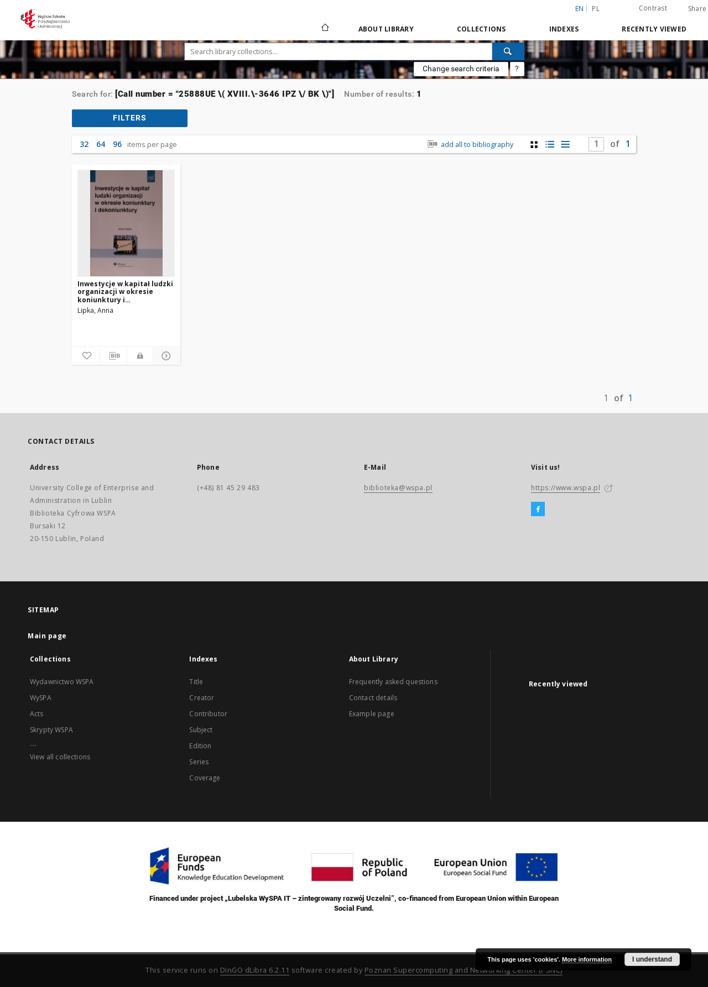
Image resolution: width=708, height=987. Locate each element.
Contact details (373, 697)
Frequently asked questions (393, 681)
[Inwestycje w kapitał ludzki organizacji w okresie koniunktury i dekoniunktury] (126, 223)
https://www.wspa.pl (565, 487)
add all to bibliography (469, 144)
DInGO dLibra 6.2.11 (255, 970)
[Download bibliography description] (113, 356)
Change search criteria (461, 68)
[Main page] (324, 29)
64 (100, 144)
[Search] (508, 51)
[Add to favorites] (85, 356)
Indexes (564, 29)
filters (130, 117)
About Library (386, 29)
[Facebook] (538, 509)
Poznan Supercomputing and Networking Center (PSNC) (464, 970)
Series (199, 762)
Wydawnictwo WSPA (61, 681)
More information (587, 959)
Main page (47, 636)
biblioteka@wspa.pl (398, 487)
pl (596, 8)
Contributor (208, 713)
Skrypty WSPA (51, 729)
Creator (201, 697)
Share (697, 8)
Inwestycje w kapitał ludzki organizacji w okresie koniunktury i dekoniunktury (125, 291)
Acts (37, 713)
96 (117, 144)
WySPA (40, 697)
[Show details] (165, 356)
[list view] (565, 144)
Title (196, 681)
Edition (200, 745)
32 (84, 144)
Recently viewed (654, 29)
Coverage (204, 778)
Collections (481, 29)
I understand (652, 959)
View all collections (60, 757)
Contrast (653, 8)
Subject (200, 729)
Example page (371, 713)
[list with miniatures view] (549, 144)
